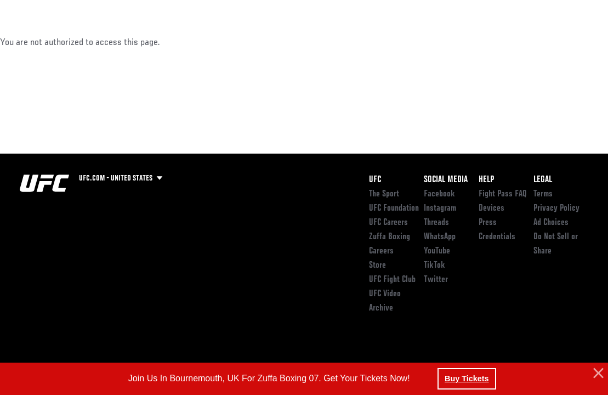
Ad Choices (551, 223)
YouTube (437, 251)
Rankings (76, 41)
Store (377, 265)
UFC (375, 180)
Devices (491, 208)
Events (30, 41)
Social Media (446, 180)
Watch (441, 41)
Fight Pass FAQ (503, 194)
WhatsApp (440, 237)
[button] (597, 373)
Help (486, 180)
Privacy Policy (556, 208)
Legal (542, 180)
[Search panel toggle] (572, 42)
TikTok (434, 265)
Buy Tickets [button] (467, 378)
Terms (543, 194)
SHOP (542, 41)
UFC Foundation (394, 208)
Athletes (125, 41)
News (168, 41)
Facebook (439, 194)
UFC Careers (388, 223)
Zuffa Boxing (494, 41)
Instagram (440, 208)
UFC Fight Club (392, 280)
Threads (436, 223)
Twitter (436, 280)
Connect (397, 41)
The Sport (384, 194)
